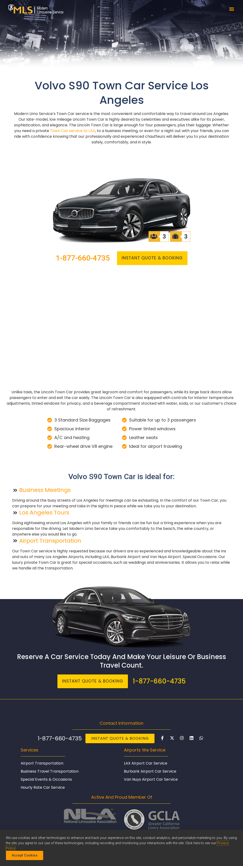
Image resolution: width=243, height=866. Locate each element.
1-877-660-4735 (82, 258)
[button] (231, 9)
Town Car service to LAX (72, 130)
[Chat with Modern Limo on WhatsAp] (201, 738)
